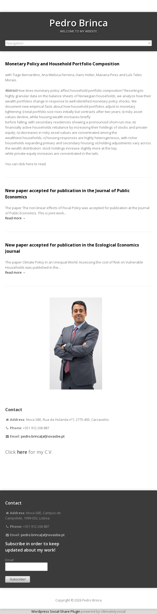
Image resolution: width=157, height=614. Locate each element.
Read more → (15, 218)
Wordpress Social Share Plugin (56, 611)
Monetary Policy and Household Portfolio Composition (62, 64)
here (22, 452)
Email (10, 560)
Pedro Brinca (78, 22)
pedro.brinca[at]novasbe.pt (43, 436)
